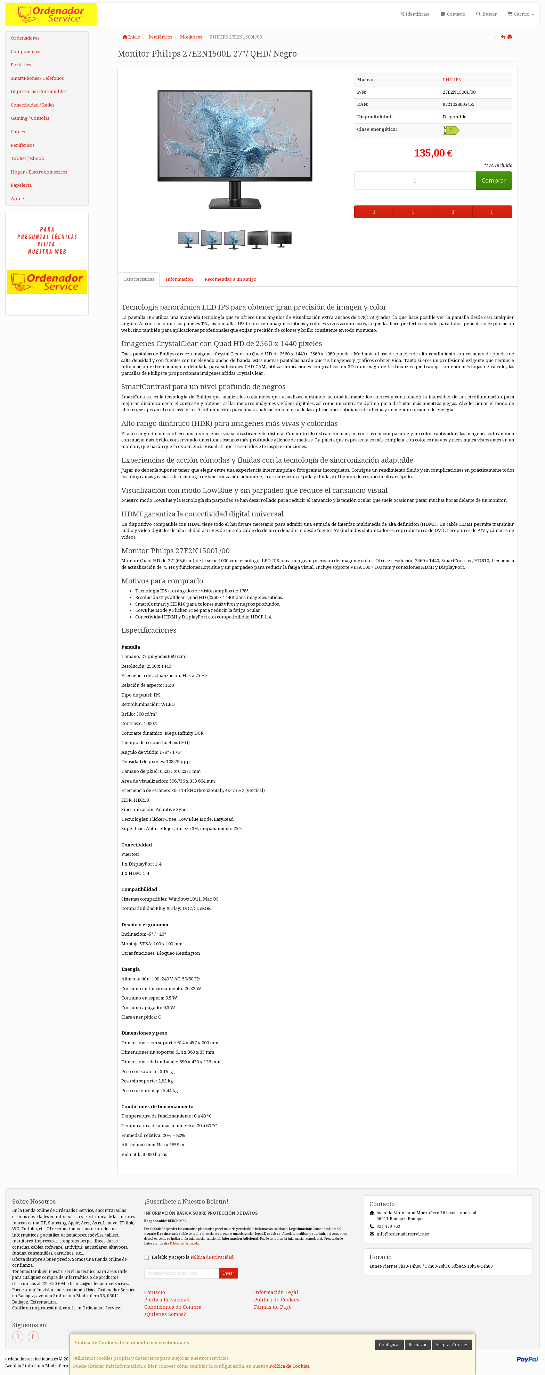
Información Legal (276, 1292)
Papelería (21, 185)
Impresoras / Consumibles (38, 91)
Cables (18, 131)
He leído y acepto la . (193, 1257)
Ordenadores (25, 38)
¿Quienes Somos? (165, 1314)
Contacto (452, 14)
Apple (17, 198)
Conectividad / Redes (32, 105)
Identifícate (414, 14)
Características (138, 279)
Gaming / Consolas (30, 118)
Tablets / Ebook (27, 158)
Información (179, 279)
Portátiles (21, 64)
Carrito (520, 14)
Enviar (228, 1273)
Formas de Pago (273, 1307)
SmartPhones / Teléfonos (37, 78)
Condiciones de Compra (173, 1307)
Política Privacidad (167, 1299)
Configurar (389, 1345)
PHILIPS (452, 79)
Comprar (494, 180)
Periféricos (22, 145)
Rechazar (418, 1345)
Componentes (25, 51)
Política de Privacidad (185, 1243)
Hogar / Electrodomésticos (39, 172)
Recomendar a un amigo (231, 279)
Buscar (486, 14)
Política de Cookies (289, 1366)
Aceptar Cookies (452, 1345)
